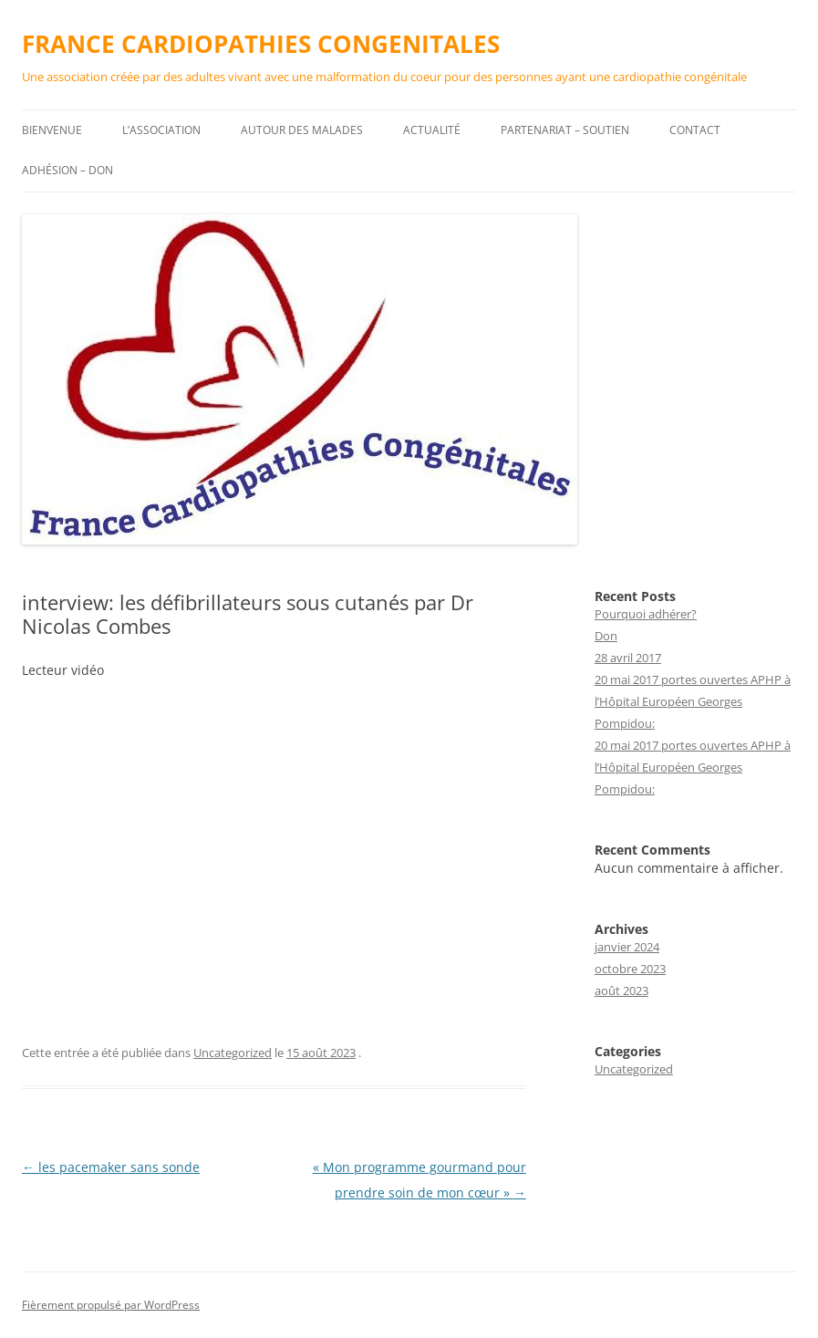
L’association (161, 130)
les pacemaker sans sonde (111, 1167)
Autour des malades (302, 130)
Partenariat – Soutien (565, 130)
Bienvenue (52, 130)
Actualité (432, 130)
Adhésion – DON (67, 170)
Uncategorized (232, 1052)
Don (606, 636)
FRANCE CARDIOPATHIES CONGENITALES (261, 43)
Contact (694, 130)
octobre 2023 (630, 968)
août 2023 (621, 990)
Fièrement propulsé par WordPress (111, 1304)
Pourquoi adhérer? (646, 614)
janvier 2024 (627, 947)
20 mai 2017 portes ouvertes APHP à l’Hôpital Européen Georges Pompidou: (693, 701)
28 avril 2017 (628, 657)
